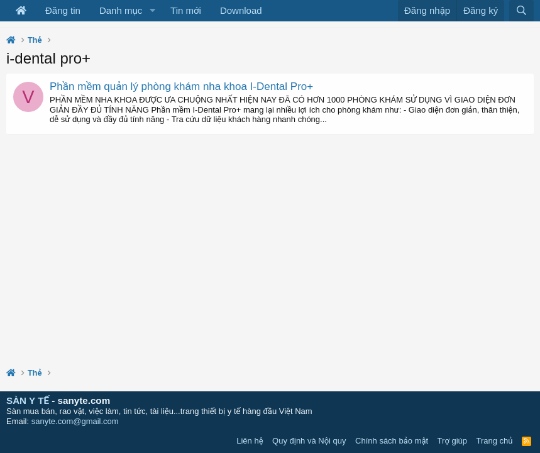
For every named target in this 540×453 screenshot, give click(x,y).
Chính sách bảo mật (391, 440)
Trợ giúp (452, 440)
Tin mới (185, 10)
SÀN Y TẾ (27, 400)
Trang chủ (495, 440)
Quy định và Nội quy (309, 440)
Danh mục (120, 10)
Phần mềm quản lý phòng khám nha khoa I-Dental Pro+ (181, 86)
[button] (152, 10)
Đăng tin (62, 10)
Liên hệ (249, 440)
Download (241, 10)
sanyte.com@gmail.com (75, 421)
